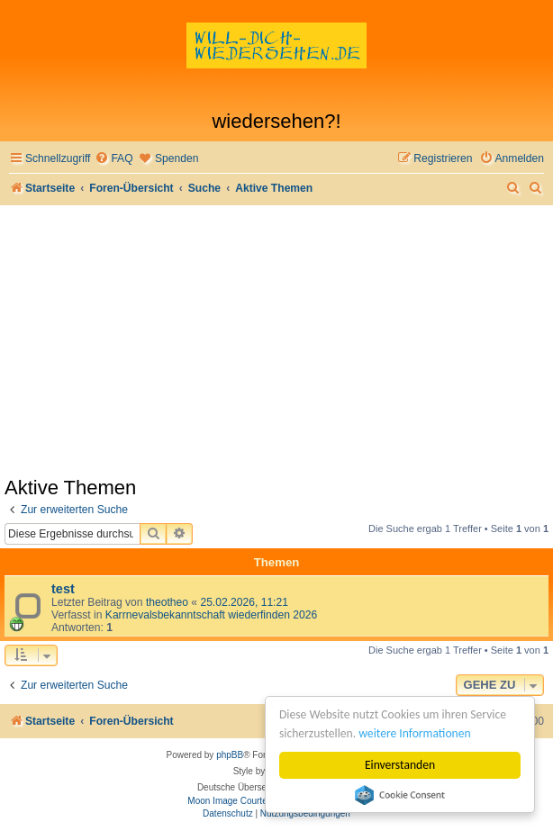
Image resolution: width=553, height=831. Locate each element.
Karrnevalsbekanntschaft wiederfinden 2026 (211, 615)
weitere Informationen (414, 733)
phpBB (229, 755)
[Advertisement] (276, 340)
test (63, 589)
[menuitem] (113, 159)
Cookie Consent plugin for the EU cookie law (400, 795)
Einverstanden (400, 764)
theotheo (167, 602)
